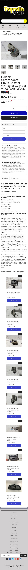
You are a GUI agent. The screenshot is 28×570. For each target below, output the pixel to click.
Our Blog (14, 530)
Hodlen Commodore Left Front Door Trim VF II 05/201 (13, 468)
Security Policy (14, 548)
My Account (14, 516)
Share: (5, 91)
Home (4, 31)
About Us (14, 527)
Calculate (14, 139)
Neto (19, 567)
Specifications (14, 178)
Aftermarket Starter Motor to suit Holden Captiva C (13, 323)
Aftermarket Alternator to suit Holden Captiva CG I (13, 294)
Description (5, 178)
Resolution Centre (14, 522)
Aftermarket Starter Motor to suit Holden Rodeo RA (13, 410)
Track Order (14, 519)
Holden (9, 31)
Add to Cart (14, 113)
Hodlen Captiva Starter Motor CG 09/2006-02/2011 (13, 439)
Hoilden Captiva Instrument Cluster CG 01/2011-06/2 (13, 497)
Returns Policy (14, 545)
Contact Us (14, 533)
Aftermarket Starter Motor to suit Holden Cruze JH (13, 381)
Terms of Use (14, 538)
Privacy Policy (14, 541)
